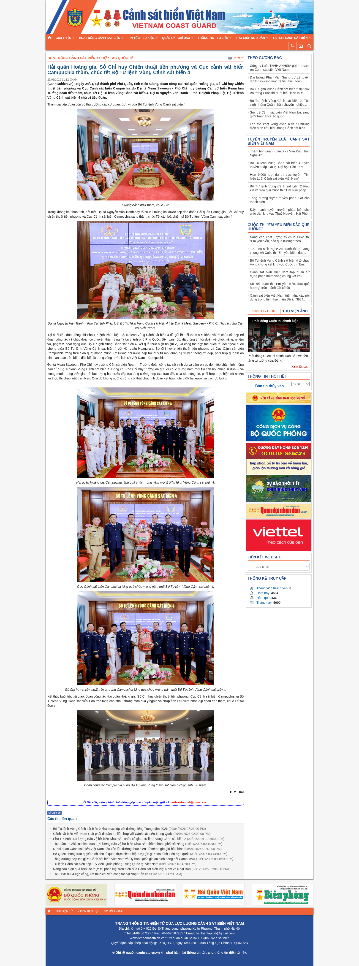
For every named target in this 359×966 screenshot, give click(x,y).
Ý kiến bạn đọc (88, 911)
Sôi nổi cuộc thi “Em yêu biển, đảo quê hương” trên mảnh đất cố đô (280, 286)
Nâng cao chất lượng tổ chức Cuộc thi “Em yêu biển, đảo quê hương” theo (280, 239)
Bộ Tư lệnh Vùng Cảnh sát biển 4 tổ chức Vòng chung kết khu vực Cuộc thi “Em (280, 262)
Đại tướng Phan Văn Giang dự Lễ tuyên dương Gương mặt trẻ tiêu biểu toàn (280, 79)
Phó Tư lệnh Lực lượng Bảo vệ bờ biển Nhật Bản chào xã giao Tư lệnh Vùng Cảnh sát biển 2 (138, 839)
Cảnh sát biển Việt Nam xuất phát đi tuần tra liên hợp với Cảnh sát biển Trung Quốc (132, 834)
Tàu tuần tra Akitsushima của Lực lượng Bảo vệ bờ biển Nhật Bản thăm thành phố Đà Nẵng (137, 844)
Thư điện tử (64, 911)
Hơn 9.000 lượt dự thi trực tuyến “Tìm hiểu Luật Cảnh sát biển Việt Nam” (280, 176)
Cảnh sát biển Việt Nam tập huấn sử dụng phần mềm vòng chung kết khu (280, 274)
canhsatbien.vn (153, 938)
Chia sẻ (54, 812)
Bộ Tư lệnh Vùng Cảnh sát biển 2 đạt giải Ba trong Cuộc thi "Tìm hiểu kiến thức (280, 91)
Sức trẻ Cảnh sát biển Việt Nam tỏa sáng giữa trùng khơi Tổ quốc (280, 114)
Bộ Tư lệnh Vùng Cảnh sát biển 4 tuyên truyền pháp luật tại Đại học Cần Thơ (280, 165)
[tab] (264, 311)
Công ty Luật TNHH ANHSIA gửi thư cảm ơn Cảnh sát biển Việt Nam (280, 67)
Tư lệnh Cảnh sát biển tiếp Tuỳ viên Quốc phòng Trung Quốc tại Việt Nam (124, 864)
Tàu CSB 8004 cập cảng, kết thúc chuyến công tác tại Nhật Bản (117, 874)
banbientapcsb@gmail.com (189, 802)
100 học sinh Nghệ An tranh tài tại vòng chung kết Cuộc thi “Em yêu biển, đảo (280, 250)
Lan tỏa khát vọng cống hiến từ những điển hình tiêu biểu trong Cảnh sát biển (280, 126)
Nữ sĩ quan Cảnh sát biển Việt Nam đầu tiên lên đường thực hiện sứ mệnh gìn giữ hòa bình (137, 849)
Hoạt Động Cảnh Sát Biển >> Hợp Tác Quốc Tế (90, 58)
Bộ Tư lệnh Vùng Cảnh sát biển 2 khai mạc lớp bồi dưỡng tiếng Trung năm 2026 (129, 829)
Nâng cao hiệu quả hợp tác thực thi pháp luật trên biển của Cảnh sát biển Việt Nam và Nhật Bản (141, 869)
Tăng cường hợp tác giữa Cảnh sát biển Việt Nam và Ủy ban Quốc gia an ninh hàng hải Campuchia (143, 859)
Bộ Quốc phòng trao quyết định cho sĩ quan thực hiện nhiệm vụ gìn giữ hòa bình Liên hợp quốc (140, 854)
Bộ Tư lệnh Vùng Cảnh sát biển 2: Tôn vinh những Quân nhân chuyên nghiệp (280, 102)
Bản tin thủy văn (269, 386)
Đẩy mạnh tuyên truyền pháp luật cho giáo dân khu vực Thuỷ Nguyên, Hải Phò (280, 211)
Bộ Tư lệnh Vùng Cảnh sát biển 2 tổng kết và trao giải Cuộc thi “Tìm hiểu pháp (280, 188)
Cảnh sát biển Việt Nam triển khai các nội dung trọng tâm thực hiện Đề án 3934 (280, 297)
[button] (279, 334)
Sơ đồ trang (113, 911)
